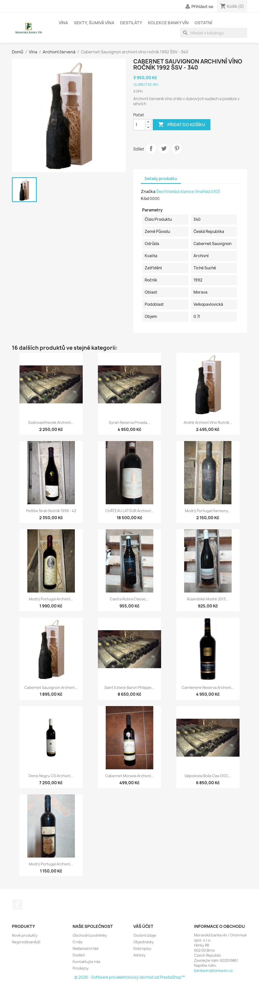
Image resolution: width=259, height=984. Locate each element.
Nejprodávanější (26, 941)
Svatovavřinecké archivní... (51, 422)
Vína (63, 23)
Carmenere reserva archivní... (208, 687)
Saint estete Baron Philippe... (129, 687)
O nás (77, 941)
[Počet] (139, 124)
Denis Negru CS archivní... (51, 775)
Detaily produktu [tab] (161, 178)
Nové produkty (24, 935)
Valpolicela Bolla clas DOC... (207, 775)
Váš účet (143, 926)
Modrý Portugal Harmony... (208, 510)
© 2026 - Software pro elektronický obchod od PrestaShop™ (129, 977)
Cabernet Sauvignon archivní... (51, 687)
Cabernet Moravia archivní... (129, 775)
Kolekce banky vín (168, 23)
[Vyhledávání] (213, 33)
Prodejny (81, 968)
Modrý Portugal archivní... (51, 599)
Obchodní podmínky (90, 935)
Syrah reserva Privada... (129, 422)
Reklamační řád (85, 948)
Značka (148, 191)
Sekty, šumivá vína (94, 23)
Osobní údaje (144, 935)
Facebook (17, 905)
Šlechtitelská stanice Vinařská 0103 (188, 191)
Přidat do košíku (181, 124)
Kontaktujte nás (86, 961)
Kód (145, 198)
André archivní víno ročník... (208, 422)
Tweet (164, 148)
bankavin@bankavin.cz (213, 970)
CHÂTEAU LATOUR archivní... (129, 510)
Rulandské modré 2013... (208, 599)
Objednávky (143, 941)
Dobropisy (142, 948)
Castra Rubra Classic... (129, 599)
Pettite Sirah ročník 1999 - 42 (51, 510)
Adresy (139, 955)
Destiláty (131, 23)
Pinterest (177, 148)
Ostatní (203, 23)
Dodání (79, 955)
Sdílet (151, 148)
